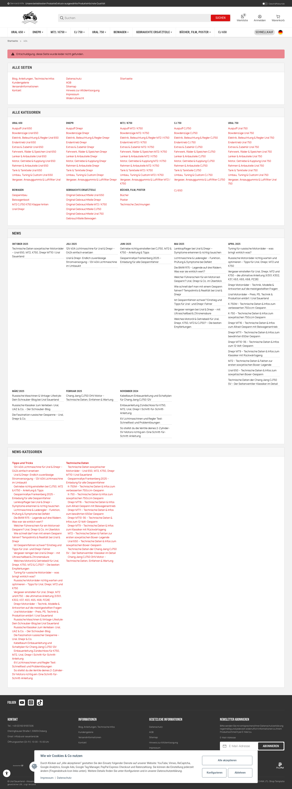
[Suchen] (137, 18)
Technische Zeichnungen (135, 204)
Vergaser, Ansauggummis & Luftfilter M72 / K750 (145, 181)
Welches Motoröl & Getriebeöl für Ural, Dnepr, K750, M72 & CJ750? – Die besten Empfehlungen (197, 322)
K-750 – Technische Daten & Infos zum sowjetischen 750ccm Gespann (250, 315)
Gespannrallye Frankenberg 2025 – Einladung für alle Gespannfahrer (140, 260)
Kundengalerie (85, 732)
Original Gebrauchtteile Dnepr (83, 199)
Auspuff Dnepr (74, 128)
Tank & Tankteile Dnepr (79, 170)
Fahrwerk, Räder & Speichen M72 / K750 (143, 151)
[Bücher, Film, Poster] (195, 32)
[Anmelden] (260, 18)
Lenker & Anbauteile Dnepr (81, 156)
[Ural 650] (18, 32)
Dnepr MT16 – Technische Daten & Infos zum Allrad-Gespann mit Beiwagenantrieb (252, 324)
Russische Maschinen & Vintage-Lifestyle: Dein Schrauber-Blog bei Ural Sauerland (37, 397)
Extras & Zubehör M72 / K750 (137, 147)
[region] (146, 32)
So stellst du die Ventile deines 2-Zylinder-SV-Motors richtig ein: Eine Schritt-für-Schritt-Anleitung (145, 432)
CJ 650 (178, 190)
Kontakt (82, 742)
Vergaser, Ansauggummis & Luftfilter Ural (36, 179)
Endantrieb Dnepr (76, 142)
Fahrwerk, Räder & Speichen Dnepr (86, 151)
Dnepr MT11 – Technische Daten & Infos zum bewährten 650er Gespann (254, 334)
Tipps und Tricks (22, 463)
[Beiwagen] (121, 32)
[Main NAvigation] (146, 3)
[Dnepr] (38, 32)
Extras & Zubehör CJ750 (188, 147)
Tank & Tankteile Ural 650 (27, 170)
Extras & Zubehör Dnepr (80, 147)
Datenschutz (156, 726)
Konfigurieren (214, 772)
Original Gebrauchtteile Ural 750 (85, 213)
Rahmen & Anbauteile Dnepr (82, 165)
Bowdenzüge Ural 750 (241, 133)
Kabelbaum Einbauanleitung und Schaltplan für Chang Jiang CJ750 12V (146, 397)
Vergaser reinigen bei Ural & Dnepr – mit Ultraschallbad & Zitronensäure (197, 311)
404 (25, 41)
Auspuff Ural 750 (238, 128)
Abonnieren (271, 746)
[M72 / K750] (58, 32)
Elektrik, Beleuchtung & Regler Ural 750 (251, 137)
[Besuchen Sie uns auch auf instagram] (31, 703)
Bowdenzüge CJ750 (186, 133)
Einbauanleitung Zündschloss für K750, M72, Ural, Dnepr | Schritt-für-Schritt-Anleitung (143, 409)
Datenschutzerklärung (271, 725)
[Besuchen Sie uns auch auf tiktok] (40, 703)
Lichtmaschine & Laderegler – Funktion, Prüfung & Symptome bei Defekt (197, 260)
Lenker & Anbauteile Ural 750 (245, 156)
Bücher (124, 195)
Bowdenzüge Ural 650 (25, 133)
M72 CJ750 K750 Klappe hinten (30, 204)
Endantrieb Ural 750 (240, 142)
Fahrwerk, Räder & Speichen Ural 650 (34, 151)
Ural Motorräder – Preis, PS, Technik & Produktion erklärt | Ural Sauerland (250, 296)
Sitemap (153, 737)
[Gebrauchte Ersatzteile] (154, 32)
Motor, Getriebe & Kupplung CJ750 (194, 161)
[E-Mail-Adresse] (243, 746)
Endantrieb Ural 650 (24, 142)
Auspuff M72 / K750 (131, 128)
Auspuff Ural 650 (22, 128)
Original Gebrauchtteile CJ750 (83, 209)
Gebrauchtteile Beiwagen (81, 218)
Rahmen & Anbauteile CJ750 (191, 165)
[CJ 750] (79, 32)
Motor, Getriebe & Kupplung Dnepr (86, 161)
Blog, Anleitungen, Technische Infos (96, 726)
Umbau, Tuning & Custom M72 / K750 (142, 175)
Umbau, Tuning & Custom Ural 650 (32, 175)
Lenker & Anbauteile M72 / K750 (138, 156)
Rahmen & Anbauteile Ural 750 (246, 165)
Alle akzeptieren (227, 760)
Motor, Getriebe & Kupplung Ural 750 (249, 161)
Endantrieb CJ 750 (185, 142)
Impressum (154, 747)
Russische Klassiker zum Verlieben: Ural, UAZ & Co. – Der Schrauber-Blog (35, 407)
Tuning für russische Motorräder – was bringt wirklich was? (250, 250)
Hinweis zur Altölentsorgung (163, 742)
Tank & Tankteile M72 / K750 (136, 170)
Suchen (220, 18)
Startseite (12, 41)
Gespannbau (19, 195)
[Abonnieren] (224, 746)
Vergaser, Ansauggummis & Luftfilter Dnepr (91, 179)
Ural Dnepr (18, 209)
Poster (124, 199)
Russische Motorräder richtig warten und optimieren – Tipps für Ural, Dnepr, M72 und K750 (253, 262)
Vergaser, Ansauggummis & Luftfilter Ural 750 (252, 181)
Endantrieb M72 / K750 (133, 142)
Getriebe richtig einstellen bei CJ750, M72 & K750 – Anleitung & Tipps (146, 250)
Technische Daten (77, 463)
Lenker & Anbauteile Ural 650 (29, 156)
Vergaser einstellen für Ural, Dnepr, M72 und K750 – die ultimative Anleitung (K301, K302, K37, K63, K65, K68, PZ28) (254, 275)
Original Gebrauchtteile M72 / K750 (86, 204)
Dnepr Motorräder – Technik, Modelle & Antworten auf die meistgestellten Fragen (253, 286)
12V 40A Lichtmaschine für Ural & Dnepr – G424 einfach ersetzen (90, 250)
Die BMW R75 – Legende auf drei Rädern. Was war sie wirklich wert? (198, 269)
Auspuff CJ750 (182, 128)
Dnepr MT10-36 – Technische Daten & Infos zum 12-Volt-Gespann (253, 343)
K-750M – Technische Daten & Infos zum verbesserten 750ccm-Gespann (251, 305)
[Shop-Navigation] (15, 3)
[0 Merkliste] (242, 18)
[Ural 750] (99, 32)
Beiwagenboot (20, 199)
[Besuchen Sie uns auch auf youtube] (22, 703)
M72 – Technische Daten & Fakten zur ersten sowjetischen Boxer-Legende (250, 362)
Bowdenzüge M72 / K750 (134, 133)
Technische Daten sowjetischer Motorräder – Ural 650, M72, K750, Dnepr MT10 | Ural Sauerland (38, 252)
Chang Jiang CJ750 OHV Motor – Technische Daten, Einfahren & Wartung (89, 397)
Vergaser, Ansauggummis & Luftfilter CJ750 (199, 179)
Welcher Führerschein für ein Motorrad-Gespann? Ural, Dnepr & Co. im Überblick (198, 279)
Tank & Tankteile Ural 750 (243, 170)
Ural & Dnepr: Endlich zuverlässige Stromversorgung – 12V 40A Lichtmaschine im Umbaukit (91, 262)
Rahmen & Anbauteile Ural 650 (30, 165)
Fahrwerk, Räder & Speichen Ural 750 (250, 151)
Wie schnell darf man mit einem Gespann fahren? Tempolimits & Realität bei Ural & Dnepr (198, 290)
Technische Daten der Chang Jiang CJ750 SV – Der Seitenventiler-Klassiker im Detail (253, 381)
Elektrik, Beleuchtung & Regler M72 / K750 (144, 137)
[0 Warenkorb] (278, 18)
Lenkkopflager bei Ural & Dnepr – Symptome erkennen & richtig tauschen (197, 250)
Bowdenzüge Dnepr (77, 133)
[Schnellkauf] (264, 32)
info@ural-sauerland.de (26, 736)
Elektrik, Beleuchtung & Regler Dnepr (88, 137)
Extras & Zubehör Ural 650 (27, 147)
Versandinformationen (89, 737)
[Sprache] (280, 32)
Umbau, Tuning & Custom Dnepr (85, 175)
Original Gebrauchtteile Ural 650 (85, 195)
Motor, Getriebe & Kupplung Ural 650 (33, 161)
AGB (151, 732)
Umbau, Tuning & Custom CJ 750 (193, 175)
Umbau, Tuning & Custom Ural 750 (248, 175)
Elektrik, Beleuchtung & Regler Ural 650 (35, 137)
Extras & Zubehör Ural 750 (243, 147)
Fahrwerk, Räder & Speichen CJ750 (194, 151)
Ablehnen (240, 772)
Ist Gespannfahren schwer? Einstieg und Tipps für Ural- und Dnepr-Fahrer (198, 302)
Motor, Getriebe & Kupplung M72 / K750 (143, 161)
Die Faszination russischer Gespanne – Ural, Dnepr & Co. (38, 416)
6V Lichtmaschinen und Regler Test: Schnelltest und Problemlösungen (141, 420)
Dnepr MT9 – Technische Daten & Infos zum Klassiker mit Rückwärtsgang (253, 353)
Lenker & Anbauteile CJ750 (190, 156)
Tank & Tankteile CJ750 (187, 170)
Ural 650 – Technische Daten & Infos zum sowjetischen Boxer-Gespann (252, 372)
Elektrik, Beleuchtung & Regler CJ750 (196, 137)
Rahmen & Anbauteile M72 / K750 (139, 165)
